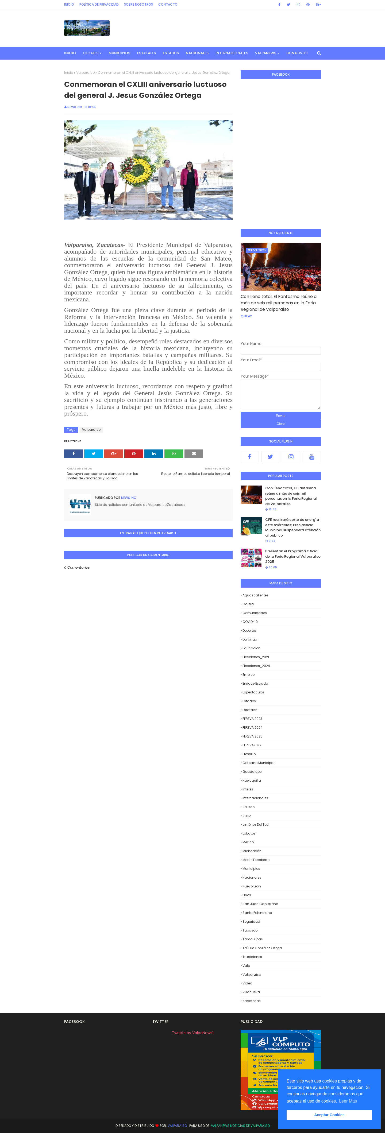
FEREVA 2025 (252, 736)
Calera (248, 604)
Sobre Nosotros (138, 4)
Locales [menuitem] (90, 53)
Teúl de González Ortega (262, 948)
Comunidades (254, 613)
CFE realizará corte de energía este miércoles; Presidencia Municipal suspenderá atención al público (293, 527)
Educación (251, 648)
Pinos (246, 895)
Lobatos (249, 833)
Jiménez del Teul (255, 824)
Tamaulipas (252, 939)
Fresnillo (249, 754)
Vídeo (247, 983)
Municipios (251, 868)
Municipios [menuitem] (119, 53)
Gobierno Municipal (258, 762)
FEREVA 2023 (252, 718)
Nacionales (251, 877)
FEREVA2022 (251, 745)
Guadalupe (251, 771)
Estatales (249, 710)
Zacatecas (251, 1001)
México (248, 842)
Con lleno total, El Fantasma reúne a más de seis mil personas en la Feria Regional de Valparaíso (279, 302)
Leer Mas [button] (348, 1101)
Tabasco (249, 930)
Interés (247, 789)
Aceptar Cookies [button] (329, 1115)
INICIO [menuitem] (70, 53)
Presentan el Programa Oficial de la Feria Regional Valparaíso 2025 (293, 556)
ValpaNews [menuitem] (265, 53)
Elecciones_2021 (255, 657)
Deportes (249, 630)
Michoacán (251, 851)
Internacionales (255, 798)
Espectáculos (253, 692)
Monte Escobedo (256, 859)
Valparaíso (85, 72)
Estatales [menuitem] (146, 53)
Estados (249, 701)
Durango (249, 639)
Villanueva (251, 992)
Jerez (246, 815)
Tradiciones (252, 956)
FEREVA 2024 (252, 727)
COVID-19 (250, 621)
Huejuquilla (251, 780)
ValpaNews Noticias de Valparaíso (240, 1125)
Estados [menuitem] (171, 53)
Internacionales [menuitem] (231, 53)
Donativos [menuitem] (296, 53)
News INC (74, 107)
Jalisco (248, 807)
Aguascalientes (255, 595)
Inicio (69, 4)
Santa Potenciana (257, 912)
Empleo (248, 674)
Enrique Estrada (255, 683)
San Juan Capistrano (260, 904)
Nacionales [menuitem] (197, 53)
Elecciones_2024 (256, 665)
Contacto (168, 4)
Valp (246, 965)
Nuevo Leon (251, 886)
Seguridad (251, 921)
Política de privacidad (99, 4)
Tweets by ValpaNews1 (192, 1032)
